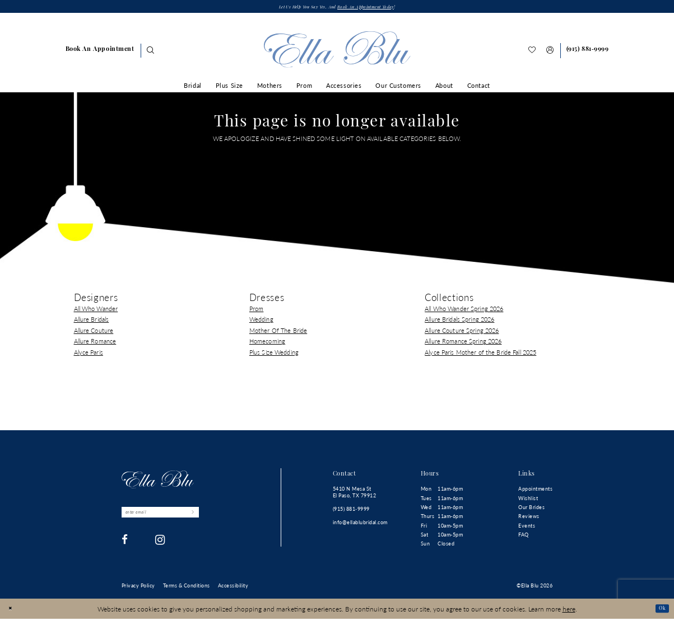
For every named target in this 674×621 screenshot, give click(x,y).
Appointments (535, 491)
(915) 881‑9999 (351, 511)
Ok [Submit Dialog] (660, 610)
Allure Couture (94, 332)
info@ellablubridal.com (360, 524)
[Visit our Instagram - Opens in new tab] (160, 546)
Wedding (261, 321)
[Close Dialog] (12, 610)
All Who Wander (96, 311)
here (569, 610)
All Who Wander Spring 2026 (464, 311)
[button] (550, 53)
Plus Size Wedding (274, 354)
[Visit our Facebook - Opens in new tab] (125, 546)
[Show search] (150, 53)
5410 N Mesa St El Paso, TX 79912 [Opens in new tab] (354, 494)
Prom (256, 311)
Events (526, 527)
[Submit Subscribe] (222, 516)
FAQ (523, 536)
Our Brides (531, 509)
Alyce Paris (88, 354)
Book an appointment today (377, 9)
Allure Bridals (91, 321)
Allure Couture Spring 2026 (462, 332)
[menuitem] (100, 52)
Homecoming (267, 343)
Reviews (529, 518)
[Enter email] (176, 516)
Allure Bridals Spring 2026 (459, 321)
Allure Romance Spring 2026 (463, 343)
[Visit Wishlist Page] (532, 53)
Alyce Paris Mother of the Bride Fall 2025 (480, 354)
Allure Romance (95, 343)
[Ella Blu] (336, 52)
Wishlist (528, 500)
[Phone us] (587, 52)
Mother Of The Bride (278, 332)
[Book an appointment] (100, 52)
